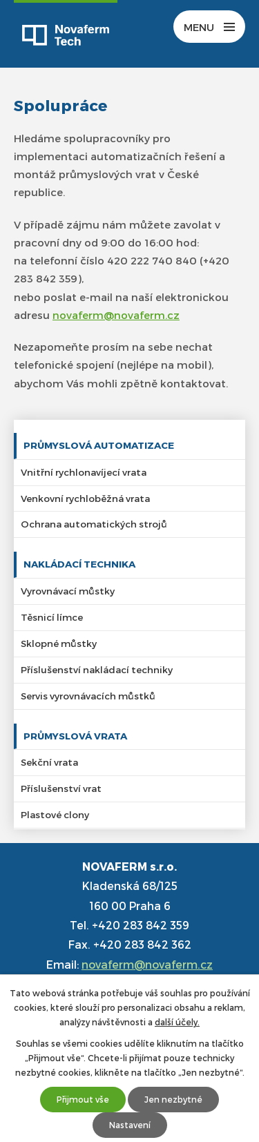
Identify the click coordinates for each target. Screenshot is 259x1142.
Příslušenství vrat (61, 788)
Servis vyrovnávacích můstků (88, 695)
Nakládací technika (79, 564)
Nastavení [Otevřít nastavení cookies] (130, 1125)
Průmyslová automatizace (98, 445)
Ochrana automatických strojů (94, 524)
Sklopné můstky (59, 643)
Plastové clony (55, 814)
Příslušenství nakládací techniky (97, 669)
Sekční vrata (49, 762)
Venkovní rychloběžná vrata (85, 498)
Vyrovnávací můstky (68, 591)
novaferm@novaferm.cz (116, 315)
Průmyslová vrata (75, 736)
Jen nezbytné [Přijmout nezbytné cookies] (173, 1099)
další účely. (177, 1022)
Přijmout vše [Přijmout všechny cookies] (83, 1099)
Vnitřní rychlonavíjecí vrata (83, 472)
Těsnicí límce (52, 617)
